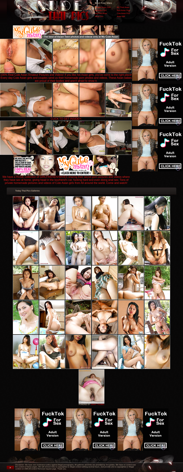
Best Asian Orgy (123, 10)
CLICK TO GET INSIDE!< (66, 118)
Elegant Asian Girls (103, 7)
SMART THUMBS (97, 404)
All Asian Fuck (101, 10)
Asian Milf (121, 16)
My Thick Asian (123, 7)
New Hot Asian (101, 13)
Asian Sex (99, 16)
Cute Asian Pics (123, 13)
